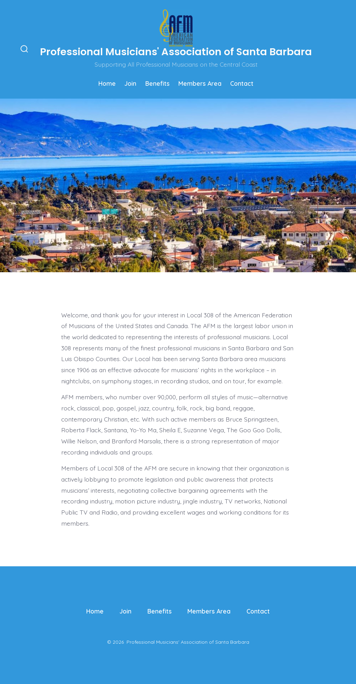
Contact (241, 83)
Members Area (199, 83)
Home (107, 83)
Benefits (157, 83)
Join (130, 83)
